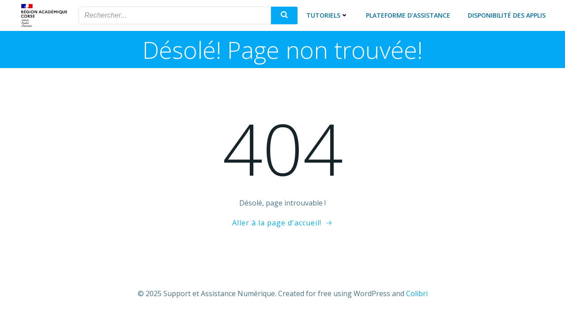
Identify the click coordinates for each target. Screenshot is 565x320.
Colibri (417, 293)
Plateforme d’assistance (408, 15)
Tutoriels (327, 15)
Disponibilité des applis (507, 15)
